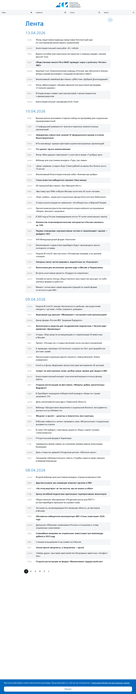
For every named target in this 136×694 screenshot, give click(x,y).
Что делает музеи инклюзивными (53, 149)
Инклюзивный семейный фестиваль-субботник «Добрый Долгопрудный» (72, 79)
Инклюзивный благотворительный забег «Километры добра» (66, 174)
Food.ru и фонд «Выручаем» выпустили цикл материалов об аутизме (70, 365)
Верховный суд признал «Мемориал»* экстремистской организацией (71, 315)
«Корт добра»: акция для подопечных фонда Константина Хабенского (71, 197)
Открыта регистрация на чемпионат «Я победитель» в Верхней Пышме (71, 203)
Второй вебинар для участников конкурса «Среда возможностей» (68, 477)
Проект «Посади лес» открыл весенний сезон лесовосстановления (69, 343)
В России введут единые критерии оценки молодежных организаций (70, 143)
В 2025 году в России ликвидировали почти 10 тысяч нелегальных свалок (71, 216)
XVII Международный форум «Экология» (56, 239)
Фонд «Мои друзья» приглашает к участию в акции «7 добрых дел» (69, 155)
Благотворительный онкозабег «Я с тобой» (57, 48)
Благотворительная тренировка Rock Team (57, 102)
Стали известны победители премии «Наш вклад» (61, 180)
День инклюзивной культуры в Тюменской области (61, 402)
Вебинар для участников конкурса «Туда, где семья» (61, 160)
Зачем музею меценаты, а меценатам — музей (60, 547)
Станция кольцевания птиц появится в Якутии (58, 542)
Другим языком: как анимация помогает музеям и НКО (64, 483)
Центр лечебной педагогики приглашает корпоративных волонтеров (71, 494)
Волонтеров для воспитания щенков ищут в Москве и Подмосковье (69, 267)
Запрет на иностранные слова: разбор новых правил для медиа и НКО (71, 371)
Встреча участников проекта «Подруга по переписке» (62, 273)
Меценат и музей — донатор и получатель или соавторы (65, 416)
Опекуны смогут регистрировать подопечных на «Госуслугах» (67, 262)
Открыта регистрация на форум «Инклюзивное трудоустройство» (69, 561)
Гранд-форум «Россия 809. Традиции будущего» (59, 320)
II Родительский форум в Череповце (53, 438)
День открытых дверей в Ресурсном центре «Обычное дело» (66, 452)
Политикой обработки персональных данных (111, 683)
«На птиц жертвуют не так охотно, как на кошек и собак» (64, 488)
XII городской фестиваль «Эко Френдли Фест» (58, 186)
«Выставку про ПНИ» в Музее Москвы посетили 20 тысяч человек (68, 191)
